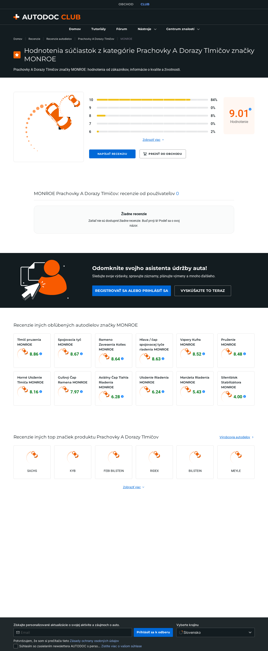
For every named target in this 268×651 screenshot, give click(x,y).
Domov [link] (17, 38)
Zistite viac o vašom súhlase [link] (121, 646)
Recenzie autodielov (59, 38)
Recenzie (34, 38)
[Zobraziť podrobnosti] (250, 109)
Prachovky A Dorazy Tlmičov (96, 38)
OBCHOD (126, 4)
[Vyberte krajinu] (215, 632)
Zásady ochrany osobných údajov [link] (94, 641)
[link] (74, 29)
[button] (146, 29)
